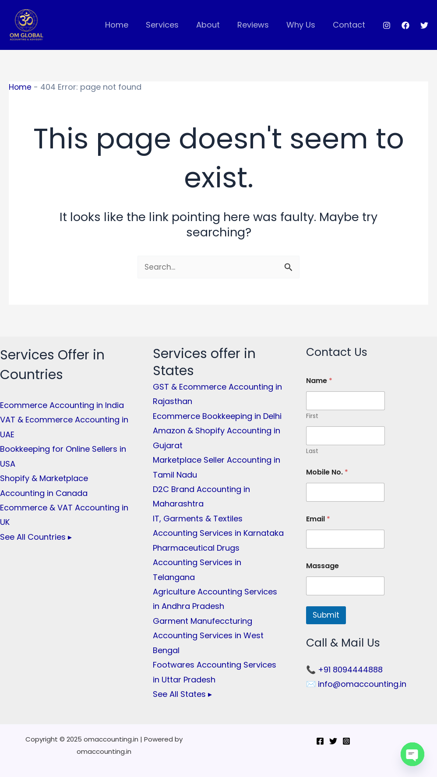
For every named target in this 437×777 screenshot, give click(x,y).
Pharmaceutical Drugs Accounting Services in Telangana (197, 562)
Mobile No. (327, 472)
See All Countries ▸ (36, 536)
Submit (326, 615)
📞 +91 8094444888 (344, 669)
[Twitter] (424, 25)
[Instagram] (387, 25)
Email (318, 519)
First (312, 416)
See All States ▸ (182, 694)
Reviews (257, 24)
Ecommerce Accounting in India (62, 405)
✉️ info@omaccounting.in (356, 684)
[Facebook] (405, 25)
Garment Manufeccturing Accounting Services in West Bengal (208, 635)
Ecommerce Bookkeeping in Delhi (217, 416)
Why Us (303, 24)
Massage (322, 566)
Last (312, 451)
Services (170, 24)
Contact (350, 24)
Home (126, 24)
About (214, 24)
